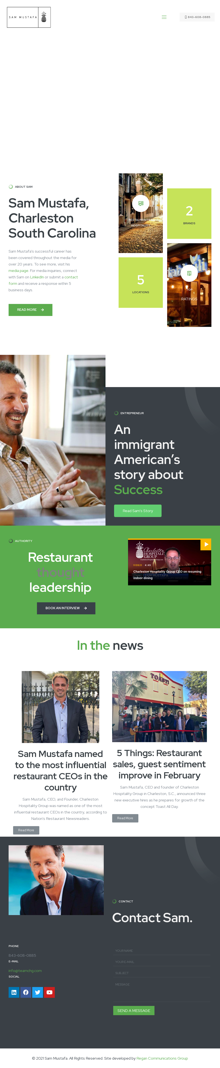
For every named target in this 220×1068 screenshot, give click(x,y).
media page (18, 270)
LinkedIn (37, 277)
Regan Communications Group (162, 1058)
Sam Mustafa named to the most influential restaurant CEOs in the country (61, 770)
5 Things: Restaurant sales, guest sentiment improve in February (159, 764)
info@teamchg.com (25, 970)
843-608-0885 (197, 17)
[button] (30, 310)
